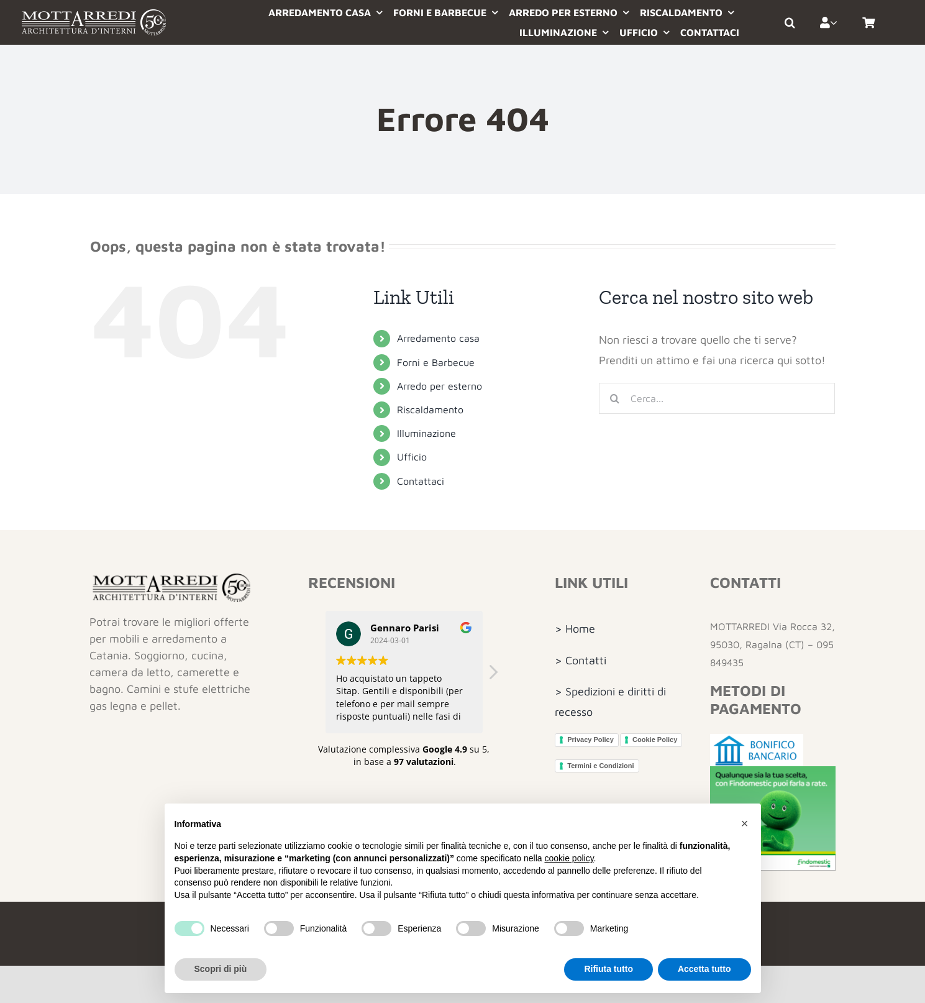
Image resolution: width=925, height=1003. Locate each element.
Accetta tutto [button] (704, 969)
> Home (575, 628)
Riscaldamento (430, 409)
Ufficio (412, 456)
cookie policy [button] (568, 858)
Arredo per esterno (439, 386)
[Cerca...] (717, 398)
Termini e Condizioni (600, 765)
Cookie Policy (654, 739)
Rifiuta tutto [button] (608, 969)
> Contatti (580, 660)
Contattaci (420, 481)
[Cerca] (614, 398)
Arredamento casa (438, 338)
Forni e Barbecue (436, 362)
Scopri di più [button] (220, 969)
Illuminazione (426, 433)
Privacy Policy (590, 739)
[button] (796, 22)
